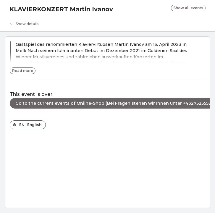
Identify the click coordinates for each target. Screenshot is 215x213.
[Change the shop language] (28, 124)
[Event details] (107, 22)
